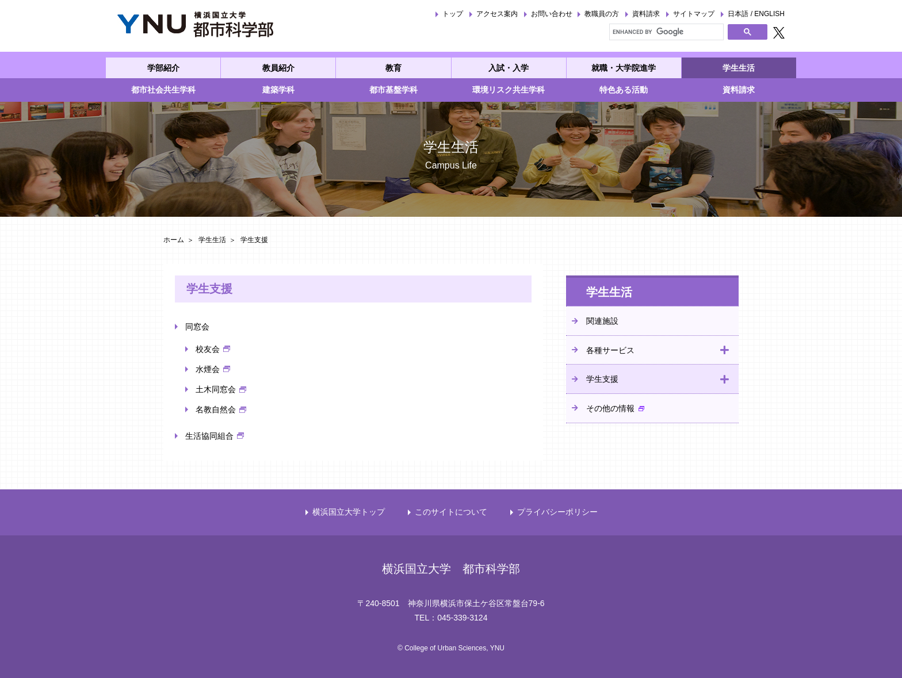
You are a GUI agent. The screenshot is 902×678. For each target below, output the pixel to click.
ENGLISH (769, 14)
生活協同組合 (209, 435)
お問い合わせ (551, 14)
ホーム (173, 240)
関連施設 (602, 320)
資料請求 (646, 14)
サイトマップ (693, 14)
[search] (665, 31)
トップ (452, 14)
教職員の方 (601, 14)
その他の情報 (610, 408)
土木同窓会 (216, 389)
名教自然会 (216, 409)
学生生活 (212, 240)
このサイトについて (451, 511)
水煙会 (208, 369)
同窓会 (197, 326)
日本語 (738, 14)
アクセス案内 (497, 14)
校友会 (208, 349)
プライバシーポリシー (557, 511)
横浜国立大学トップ (348, 511)
